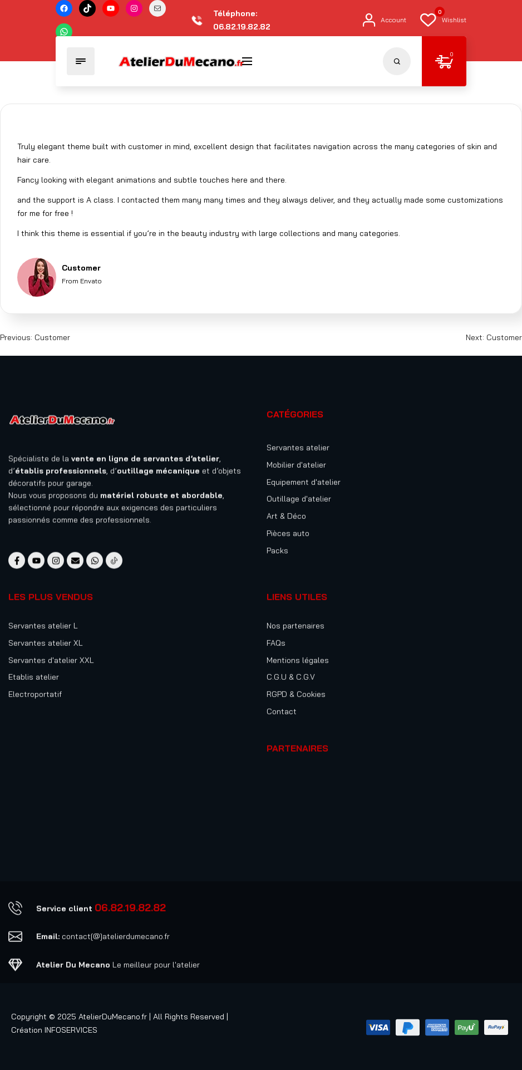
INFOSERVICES (71, 1030)
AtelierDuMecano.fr (112, 1017)
